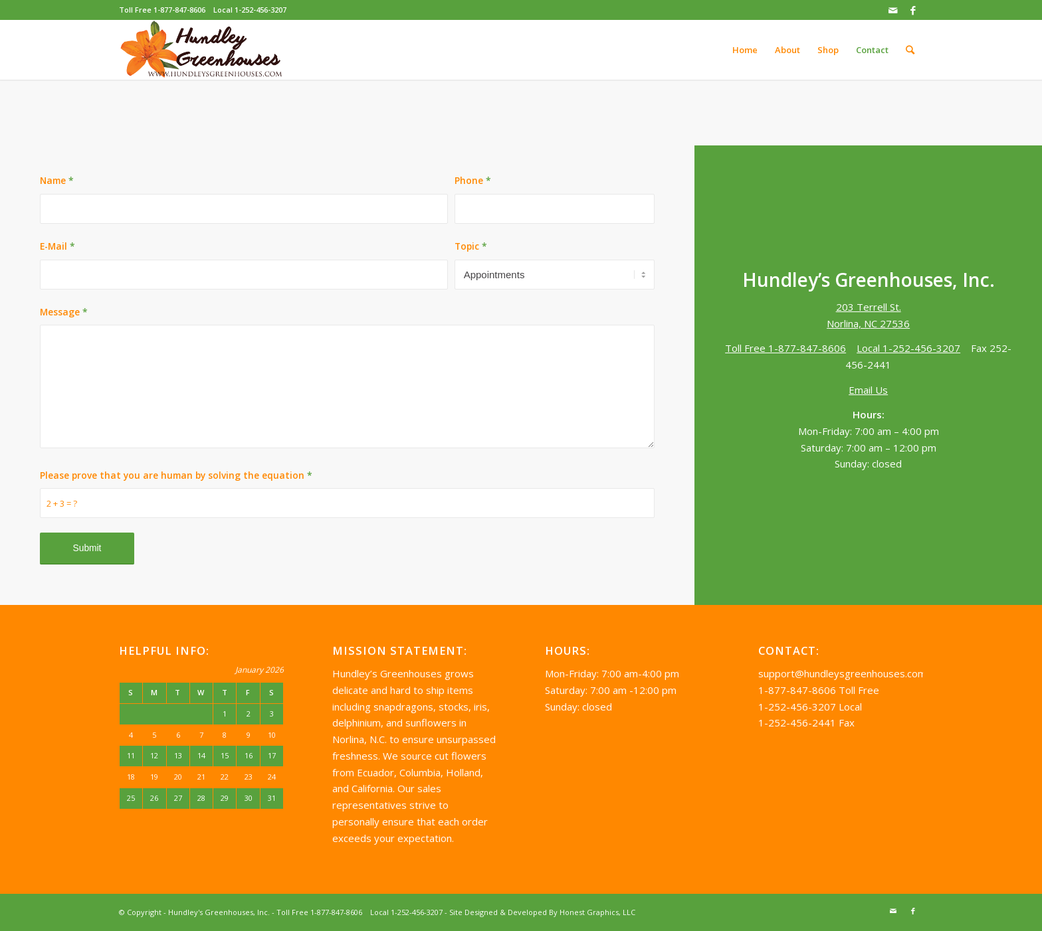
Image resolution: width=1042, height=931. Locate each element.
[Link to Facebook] (913, 10)
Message (64, 311)
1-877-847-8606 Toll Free (818, 690)
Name (57, 180)
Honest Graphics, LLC (597, 912)
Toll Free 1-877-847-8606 (162, 10)
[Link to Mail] (892, 10)
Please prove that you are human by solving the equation (176, 475)
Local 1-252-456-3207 (249, 10)
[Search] (910, 50)
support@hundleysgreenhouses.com (842, 673)
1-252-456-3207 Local (810, 706)
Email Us (868, 389)
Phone (473, 180)
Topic (471, 246)
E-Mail (57, 246)
